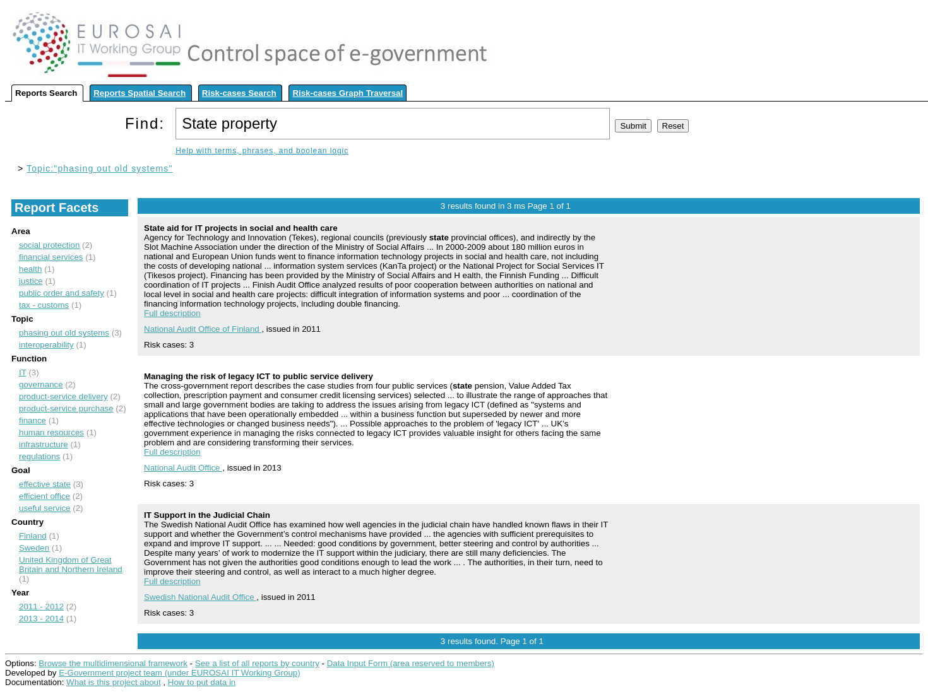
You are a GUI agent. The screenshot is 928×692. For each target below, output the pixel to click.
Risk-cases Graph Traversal (347, 93)
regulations (39, 456)
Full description (172, 313)
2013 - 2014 (41, 618)
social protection (49, 245)
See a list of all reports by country (257, 663)
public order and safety (61, 293)
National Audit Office (183, 467)
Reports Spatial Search (139, 93)
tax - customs (44, 305)
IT (23, 372)
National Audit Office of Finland (202, 329)
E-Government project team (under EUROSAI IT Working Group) (179, 672)
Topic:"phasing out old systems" (99, 168)
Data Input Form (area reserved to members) (410, 663)
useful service (45, 508)
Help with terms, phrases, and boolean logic (261, 150)
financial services (51, 257)
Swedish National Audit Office (200, 597)
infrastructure (43, 444)
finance (32, 420)
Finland (33, 536)
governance (41, 384)
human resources (51, 432)
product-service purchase (66, 408)
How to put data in (201, 682)
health (30, 269)
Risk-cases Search (239, 93)
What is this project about (113, 682)
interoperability (46, 344)
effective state (45, 484)
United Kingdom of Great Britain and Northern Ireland (70, 564)
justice (31, 281)
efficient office (44, 496)
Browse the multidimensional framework (113, 663)
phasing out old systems (64, 332)
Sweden (34, 548)
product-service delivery (63, 396)
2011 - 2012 (41, 606)
